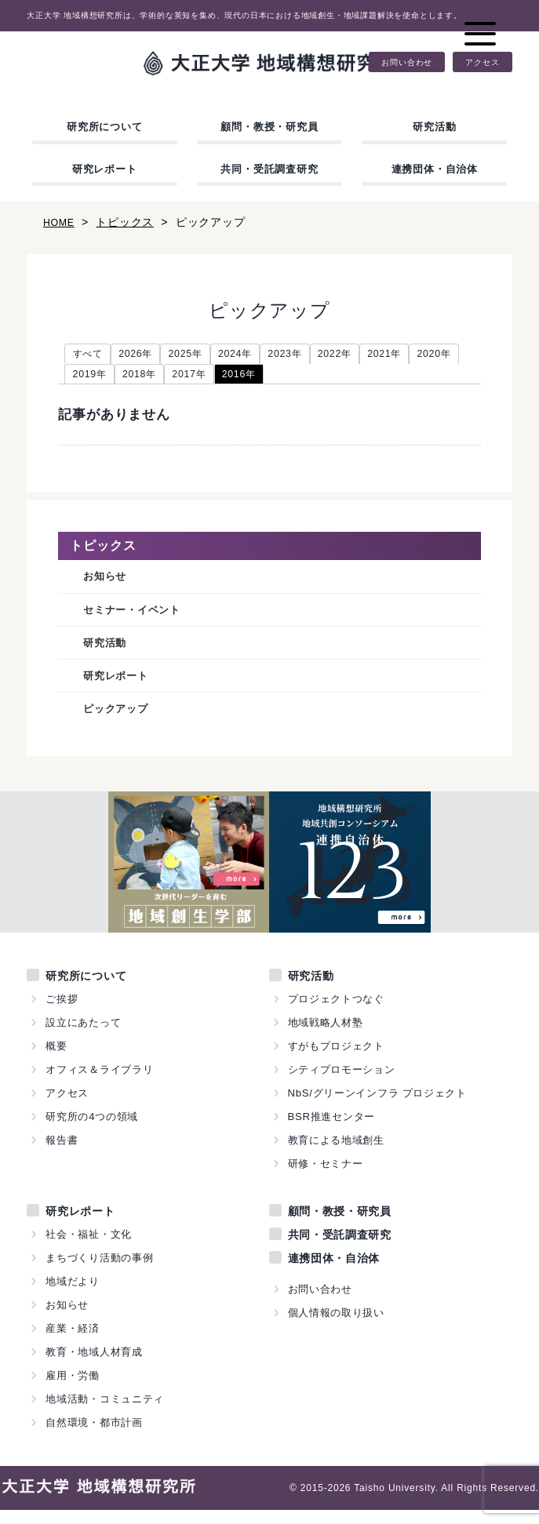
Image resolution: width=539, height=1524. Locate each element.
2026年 (145, 355)
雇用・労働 (73, 1389)
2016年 (319, 378)
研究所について (105, 127)
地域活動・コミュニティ (105, 1413)
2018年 (206, 378)
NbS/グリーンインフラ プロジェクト (378, 1107)
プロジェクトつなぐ (336, 1013)
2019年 (149, 378)
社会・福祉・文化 (89, 1248)
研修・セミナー (326, 1178)
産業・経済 (73, 1342)
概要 (56, 1060)
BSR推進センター (332, 1131)
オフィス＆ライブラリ (100, 1083)
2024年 (259, 355)
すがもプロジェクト (336, 1060)
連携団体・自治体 (435, 169)
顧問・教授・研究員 (269, 127)
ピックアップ (120, 722)
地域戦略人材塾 (326, 1036)
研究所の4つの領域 (92, 1131)
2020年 (93, 378)
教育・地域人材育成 (94, 1366)
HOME (60, 222)
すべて (91, 355)
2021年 (429, 355)
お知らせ (108, 582)
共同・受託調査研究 (269, 169)
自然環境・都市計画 (94, 1436)
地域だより (73, 1295)
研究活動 (434, 127)
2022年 (372, 355)
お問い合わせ (406, 62)
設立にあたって (84, 1036)
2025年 (202, 355)
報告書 (62, 1154)
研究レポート (104, 169)
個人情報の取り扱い (336, 1327)
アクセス (482, 62)
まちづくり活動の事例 (100, 1272)
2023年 (316, 355)
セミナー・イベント (139, 617)
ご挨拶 (62, 1013)
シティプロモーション (342, 1083)
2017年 (262, 378)
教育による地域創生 (336, 1154)
